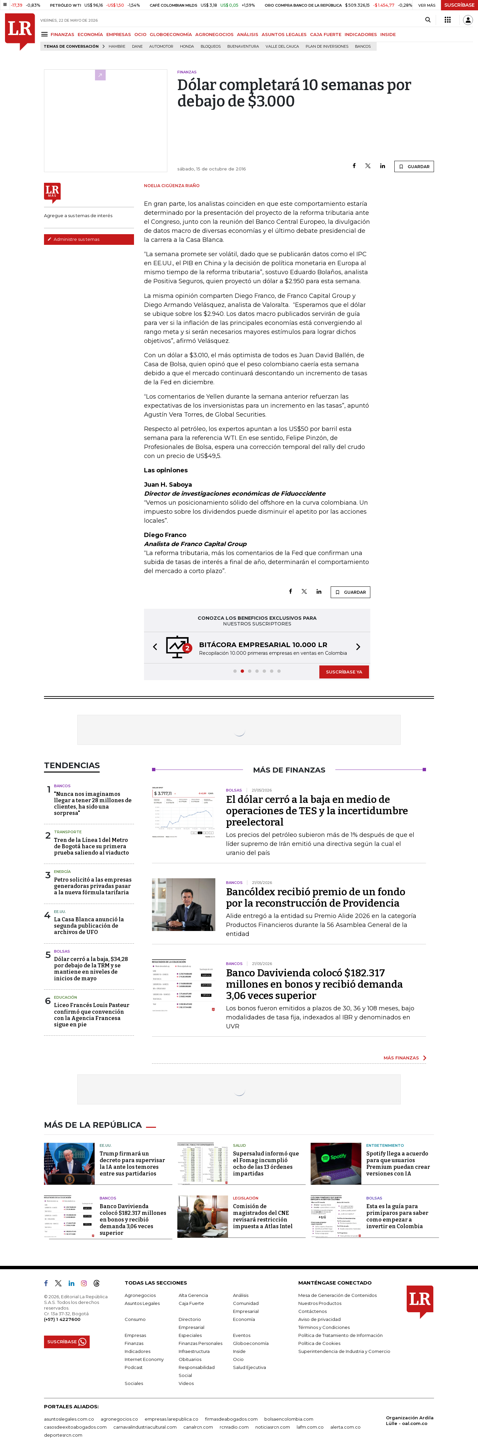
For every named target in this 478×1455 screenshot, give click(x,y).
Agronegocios (140, 1295)
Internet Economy (144, 1359)
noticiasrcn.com (272, 1427)
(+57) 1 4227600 (62, 1319)
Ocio (238, 1359)
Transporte (68, 832)
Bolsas (62, 951)
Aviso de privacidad (319, 1319)
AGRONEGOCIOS (214, 34)
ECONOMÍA (90, 34)
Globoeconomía (251, 1343)
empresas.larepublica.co (171, 1419)
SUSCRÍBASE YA (344, 671)
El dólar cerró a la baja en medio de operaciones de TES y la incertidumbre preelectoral (317, 811)
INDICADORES (361, 34)
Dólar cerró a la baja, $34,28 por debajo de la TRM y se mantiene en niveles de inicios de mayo (91, 969)
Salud (239, 1145)
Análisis (240, 1295)
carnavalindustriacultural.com (145, 1427)
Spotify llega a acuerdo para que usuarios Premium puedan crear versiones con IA (398, 1163)
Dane (137, 46)
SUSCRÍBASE (459, 5)
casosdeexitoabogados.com (75, 1427)
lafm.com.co (310, 1427)
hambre (117, 46)
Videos (186, 1383)
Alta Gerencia (193, 1295)
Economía (244, 1319)
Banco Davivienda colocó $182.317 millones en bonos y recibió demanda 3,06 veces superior (314, 984)
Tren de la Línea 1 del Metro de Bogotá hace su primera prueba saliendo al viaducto (91, 846)
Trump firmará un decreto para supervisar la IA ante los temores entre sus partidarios (132, 1163)
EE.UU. (60, 911)
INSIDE (388, 34)
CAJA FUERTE (325, 34)
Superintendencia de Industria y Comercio (344, 1351)
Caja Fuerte (191, 1303)
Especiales (190, 1335)
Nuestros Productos (319, 1303)
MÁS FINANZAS (401, 1057)
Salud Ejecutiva (249, 1367)
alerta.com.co (345, 1427)
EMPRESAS (118, 34)
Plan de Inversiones (327, 46)
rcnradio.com (234, 1427)
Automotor (161, 46)
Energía (62, 871)
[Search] (427, 20)
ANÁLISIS (247, 34)
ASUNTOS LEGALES (284, 34)
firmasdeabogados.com (231, 1419)
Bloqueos (211, 46)
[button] (153, 647)
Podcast (134, 1367)
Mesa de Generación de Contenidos (337, 1295)
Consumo (135, 1319)
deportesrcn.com (63, 1435)
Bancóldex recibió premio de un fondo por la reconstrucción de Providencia (315, 897)
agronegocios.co (119, 1419)
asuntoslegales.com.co (69, 1419)
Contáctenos (312, 1311)
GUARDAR (414, 166)
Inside (239, 1351)
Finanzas (134, 1343)
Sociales (134, 1383)
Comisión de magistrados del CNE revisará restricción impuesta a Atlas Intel (263, 1216)
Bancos (363, 46)
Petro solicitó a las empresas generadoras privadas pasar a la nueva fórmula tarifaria (93, 886)
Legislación (245, 1198)
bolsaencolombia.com (288, 1419)
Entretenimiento (385, 1145)
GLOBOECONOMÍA (171, 34)
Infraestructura (194, 1351)
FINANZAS (62, 34)
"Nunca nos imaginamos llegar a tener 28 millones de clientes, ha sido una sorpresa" (93, 804)
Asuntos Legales (142, 1303)
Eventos (241, 1335)
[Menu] (45, 34)
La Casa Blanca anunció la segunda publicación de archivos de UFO (89, 925)
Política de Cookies (319, 1343)
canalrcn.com (198, 1427)
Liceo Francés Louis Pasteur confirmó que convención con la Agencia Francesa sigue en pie (91, 1015)
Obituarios (190, 1359)
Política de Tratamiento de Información (340, 1335)
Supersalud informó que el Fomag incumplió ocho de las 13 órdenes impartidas (266, 1163)
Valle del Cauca (282, 46)
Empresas (135, 1335)
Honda (187, 46)
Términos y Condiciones (324, 1327)
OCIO (140, 34)
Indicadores (137, 1351)
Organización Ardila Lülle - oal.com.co (410, 1420)
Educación (65, 997)
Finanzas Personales (200, 1343)
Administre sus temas (73, 239)
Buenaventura (243, 46)
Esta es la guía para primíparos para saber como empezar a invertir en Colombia (397, 1216)
